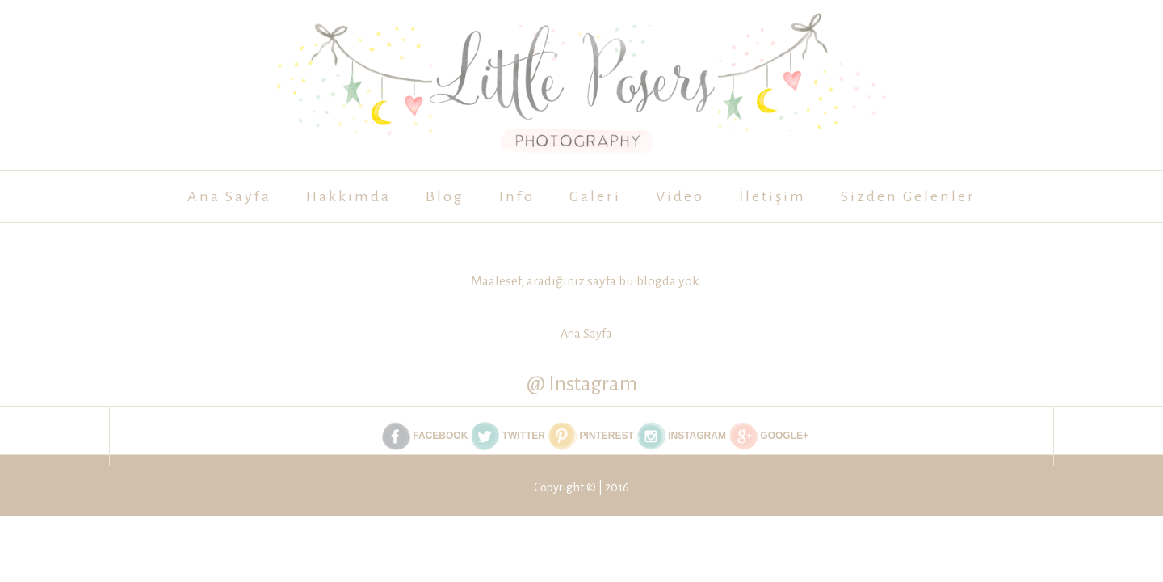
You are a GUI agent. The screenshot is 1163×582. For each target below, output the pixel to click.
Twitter (508, 436)
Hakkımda (348, 196)
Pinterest (591, 436)
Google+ (768, 436)
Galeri (595, 196)
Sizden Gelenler (908, 196)
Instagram (681, 436)
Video (680, 196)
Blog (445, 196)
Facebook (425, 436)
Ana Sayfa (229, 196)
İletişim (772, 196)
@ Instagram (582, 383)
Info (517, 196)
